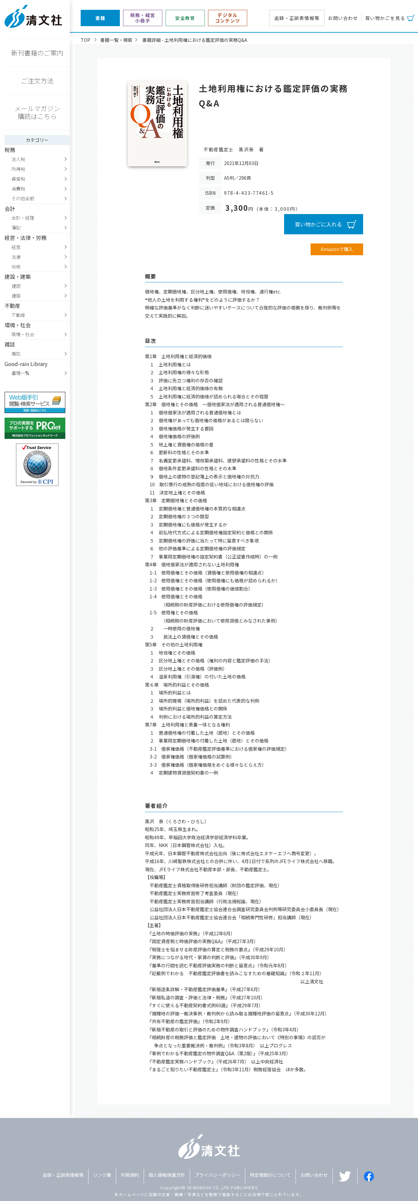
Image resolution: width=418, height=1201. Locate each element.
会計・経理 (22, 217)
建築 (16, 295)
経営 (16, 247)
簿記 (16, 227)
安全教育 (185, 18)
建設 (16, 286)
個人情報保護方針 (167, 1175)
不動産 (18, 315)
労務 (16, 266)
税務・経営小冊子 (142, 18)
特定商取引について (270, 1175)
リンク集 (102, 1175)
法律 (16, 257)
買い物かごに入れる (318, 224)
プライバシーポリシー (217, 1175)
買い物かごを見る (385, 18)
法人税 (18, 159)
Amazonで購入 (337, 249)
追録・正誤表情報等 (297, 18)
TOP (85, 40)
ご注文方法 (37, 80)
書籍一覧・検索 (116, 40)
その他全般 (22, 198)
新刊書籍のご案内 (37, 53)
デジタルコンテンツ (227, 18)
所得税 (18, 169)
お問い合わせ (343, 18)
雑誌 (16, 353)
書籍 (100, 18)
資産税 (18, 178)
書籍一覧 (20, 373)
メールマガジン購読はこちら (37, 112)
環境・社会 (22, 334)
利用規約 (130, 1175)
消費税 (18, 188)
